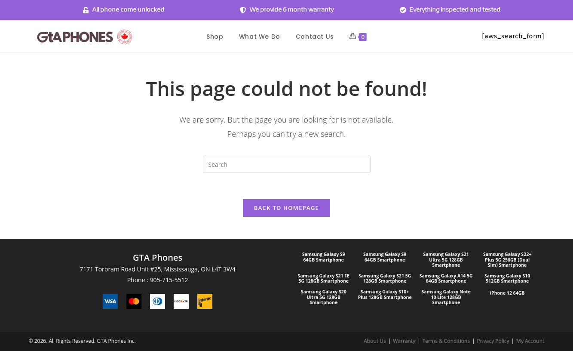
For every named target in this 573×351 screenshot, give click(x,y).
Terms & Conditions (446, 341)
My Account (530, 341)
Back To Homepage (286, 208)
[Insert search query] (287, 164)
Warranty (404, 341)
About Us (375, 341)
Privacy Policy (493, 341)
